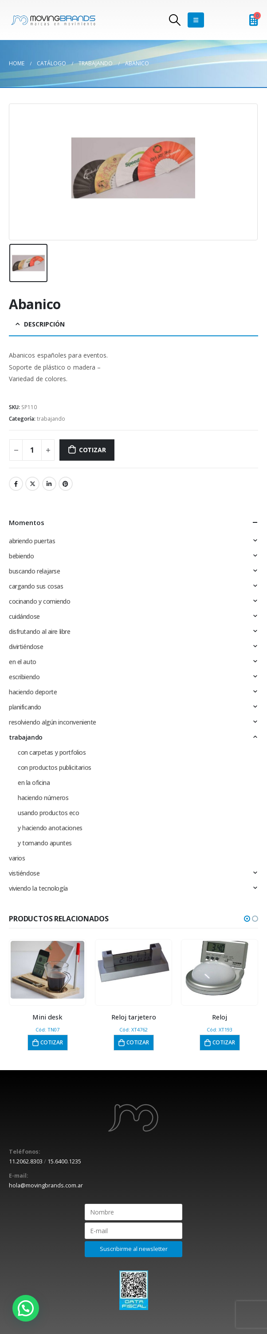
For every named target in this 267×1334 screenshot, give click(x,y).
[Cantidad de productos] (32, 450)
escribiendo (24, 677)
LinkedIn (49, 484)
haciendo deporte (33, 692)
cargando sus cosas (36, 586)
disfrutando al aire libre (40, 631)
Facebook (16, 484)
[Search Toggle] (175, 20)
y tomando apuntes (45, 843)
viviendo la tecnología (38, 888)
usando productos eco (48, 812)
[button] (247, 918)
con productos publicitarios (54, 767)
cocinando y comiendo (40, 601)
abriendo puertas (32, 541)
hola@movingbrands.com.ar (46, 1185)
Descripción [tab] (44, 324)
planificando (25, 707)
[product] (47, 970)
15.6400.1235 (64, 1161)
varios (17, 858)
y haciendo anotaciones (50, 828)
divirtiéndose (26, 646)
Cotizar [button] (51, 1042)
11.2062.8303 (26, 1161)
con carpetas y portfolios (52, 752)
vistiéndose (24, 873)
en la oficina (34, 782)
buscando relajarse (34, 571)
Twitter (32, 484)
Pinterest (66, 484)
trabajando (51, 418)
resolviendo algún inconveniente (52, 722)
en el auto (22, 661)
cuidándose (24, 616)
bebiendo (21, 556)
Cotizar (92, 450)
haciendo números (43, 797)
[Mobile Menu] (196, 20)
